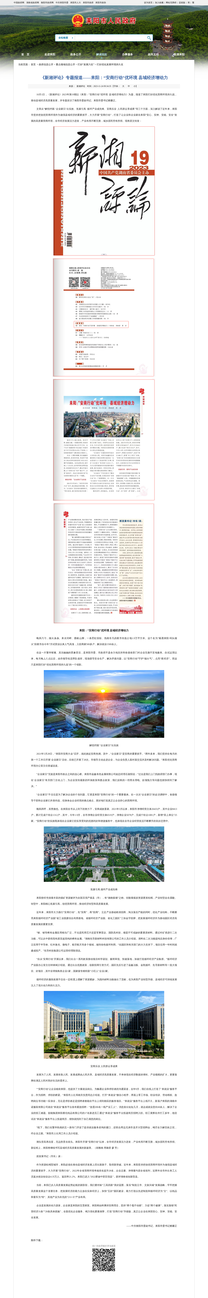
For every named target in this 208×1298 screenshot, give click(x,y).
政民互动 (153, 54)
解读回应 (101, 54)
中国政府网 (19, 3)
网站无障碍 (171, 3)
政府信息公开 (46, 64)
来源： (77, 86)
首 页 (25, 54)
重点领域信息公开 (65, 64)
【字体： (125, 86)
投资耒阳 (179, 54)
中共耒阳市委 (62, 3)
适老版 (182, 3)
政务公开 (75, 54)
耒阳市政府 (88, 3)
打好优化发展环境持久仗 (110, 64)
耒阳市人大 (75, 3)
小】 (135, 86)
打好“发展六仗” (86, 64)
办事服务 (127, 54)
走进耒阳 (49, 54)
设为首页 (148, 3)
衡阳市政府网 (47, 3)
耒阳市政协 (100, 3)
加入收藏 (159, 3)
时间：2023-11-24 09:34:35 (99, 86)
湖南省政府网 (32, 3)
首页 (33, 64)
